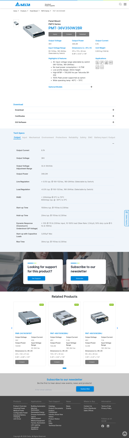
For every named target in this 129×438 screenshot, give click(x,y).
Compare (69, 34)
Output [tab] (17, 137)
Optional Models (55, 87)
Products (24, 11)
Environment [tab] (48, 137)
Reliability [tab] (73, 137)
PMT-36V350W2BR (59, 11)
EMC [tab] (90, 137)
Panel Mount (34, 11)
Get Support (36, 278)
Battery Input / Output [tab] (104, 137)
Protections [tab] (61, 137)
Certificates (20, 116)
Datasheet (82, 34)
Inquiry (55, 34)
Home (15, 11)
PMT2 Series (45, 11)
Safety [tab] (83, 137)
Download (19, 110)
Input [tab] (24, 137)
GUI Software (20, 122)
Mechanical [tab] (34, 137)
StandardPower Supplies (50, 5)
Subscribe (79, 278)
